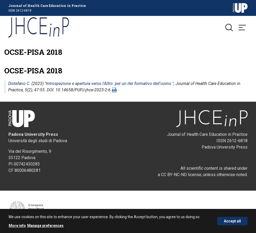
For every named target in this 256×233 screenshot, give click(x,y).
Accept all (232, 221)
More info (17, 225)
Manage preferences (45, 225)
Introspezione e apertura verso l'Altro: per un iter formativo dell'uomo (108, 84)
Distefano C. (19, 84)
